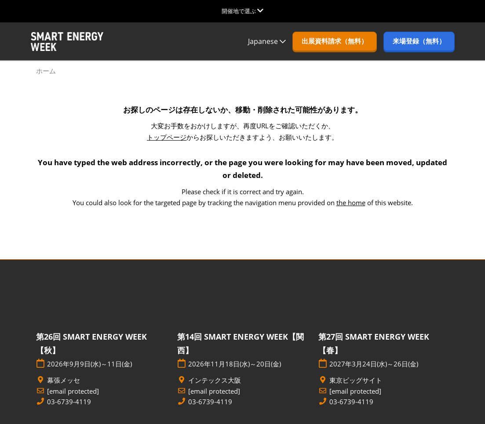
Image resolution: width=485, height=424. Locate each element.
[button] (334, 41)
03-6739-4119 (69, 402)
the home (350, 202)
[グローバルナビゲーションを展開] (242, 11)
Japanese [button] (267, 41)
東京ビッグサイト (355, 380)
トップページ (166, 137)
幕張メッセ (63, 380)
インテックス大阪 (214, 380)
